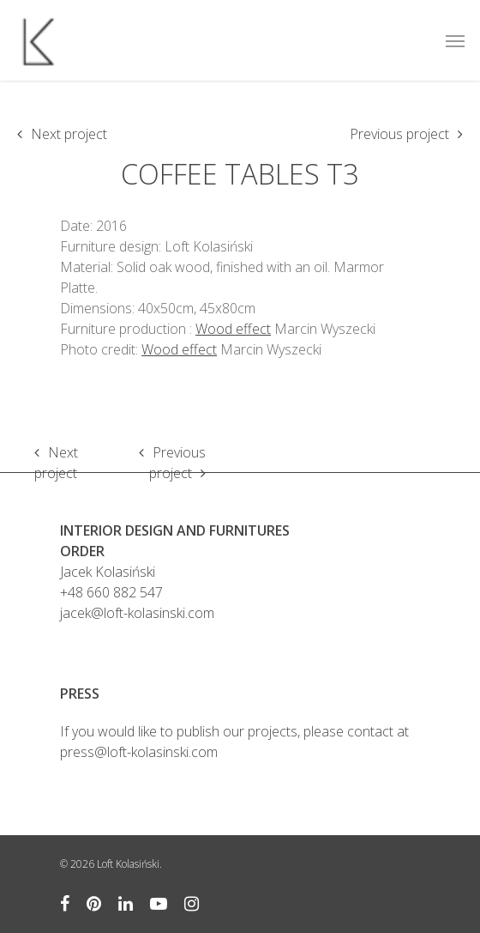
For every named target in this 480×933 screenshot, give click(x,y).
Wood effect (233, 328)
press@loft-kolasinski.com (139, 751)
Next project (69, 133)
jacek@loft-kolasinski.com (137, 612)
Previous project (399, 133)
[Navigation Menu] (455, 40)
